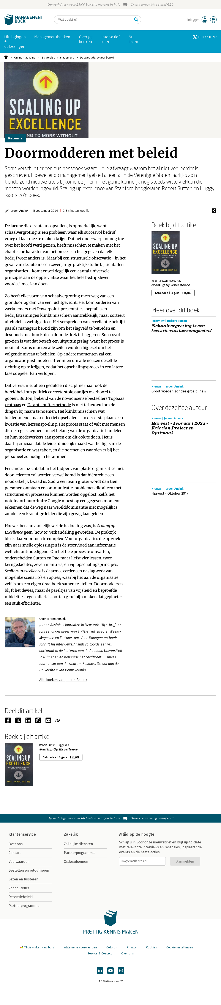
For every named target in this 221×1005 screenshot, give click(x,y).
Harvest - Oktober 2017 (170, 493)
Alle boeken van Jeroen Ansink (63, 680)
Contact (15, 853)
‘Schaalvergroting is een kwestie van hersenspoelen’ (182, 328)
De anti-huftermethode (49, 404)
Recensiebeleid (21, 897)
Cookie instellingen (179, 947)
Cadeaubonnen (76, 862)
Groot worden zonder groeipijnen (179, 391)
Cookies (151, 947)
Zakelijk (71, 834)
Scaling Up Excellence (171, 285)
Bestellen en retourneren (29, 870)
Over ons (16, 844)
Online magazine (24, 57)
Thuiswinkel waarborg (37, 947)
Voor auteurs (19, 888)
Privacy (132, 947)
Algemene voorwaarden (80, 947)
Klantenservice (22, 834)
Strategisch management (58, 57)
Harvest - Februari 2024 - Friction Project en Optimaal (180, 428)
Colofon (111, 947)
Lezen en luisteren (23, 879)
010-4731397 (207, 37)
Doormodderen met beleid (97, 57)
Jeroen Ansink (19, 210)
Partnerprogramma (24, 906)
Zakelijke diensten (78, 844)
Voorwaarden (19, 862)
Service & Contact (99, 953)
